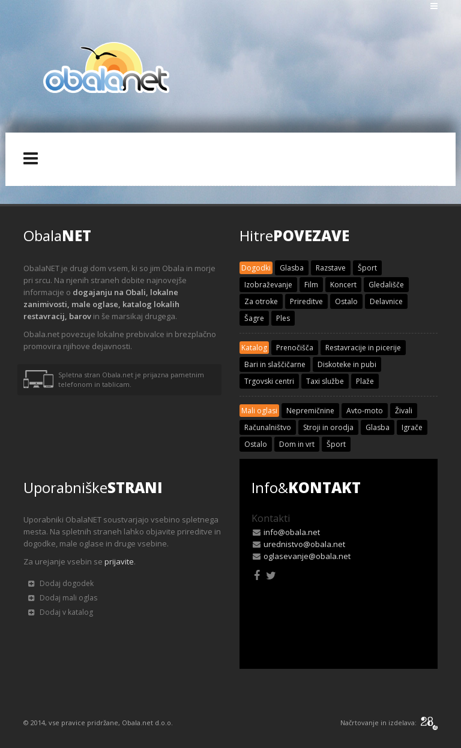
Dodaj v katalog (60, 612)
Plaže (365, 381)
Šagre (254, 318)
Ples (283, 318)
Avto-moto (364, 410)
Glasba (292, 268)
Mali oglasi (259, 410)
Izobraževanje (268, 285)
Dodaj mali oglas (62, 598)
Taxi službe (325, 381)
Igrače (412, 427)
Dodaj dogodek (61, 583)
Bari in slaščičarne (275, 364)
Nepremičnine (310, 410)
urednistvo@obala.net (304, 544)
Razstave (331, 268)
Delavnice (386, 301)
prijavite (119, 561)
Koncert (343, 285)
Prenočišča (294, 348)
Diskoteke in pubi (347, 364)
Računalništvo (267, 427)
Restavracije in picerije (363, 348)
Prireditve (306, 301)
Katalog (254, 348)
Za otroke (261, 301)
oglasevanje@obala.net (307, 556)
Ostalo (346, 301)
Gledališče (386, 285)
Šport (367, 268)
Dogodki (256, 268)
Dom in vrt (297, 444)
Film (311, 285)
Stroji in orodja (328, 427)
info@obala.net (292, 532)
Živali (403, 410)
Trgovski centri (269, 381)
